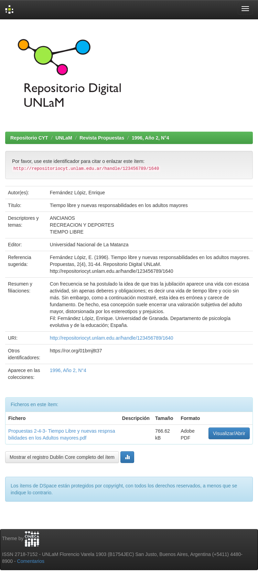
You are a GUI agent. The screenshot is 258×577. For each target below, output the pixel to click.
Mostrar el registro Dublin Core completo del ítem (62, 457)
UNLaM (63, 138)
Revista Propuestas (101, 138)
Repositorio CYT (29, 138)
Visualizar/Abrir (229, 433)
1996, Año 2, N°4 (150, 138)
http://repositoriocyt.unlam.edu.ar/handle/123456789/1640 (111, 338)
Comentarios (30, 561)
